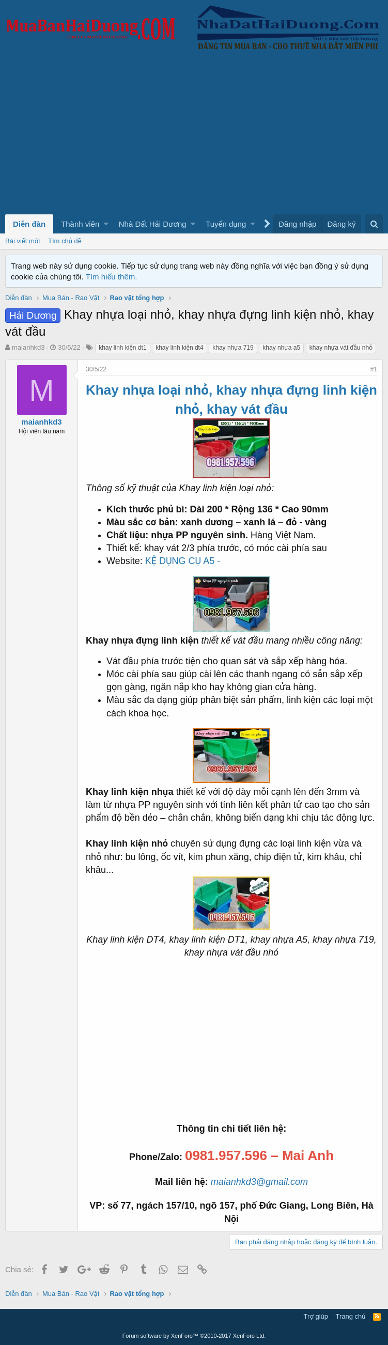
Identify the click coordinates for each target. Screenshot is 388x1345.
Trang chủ (351, 1316)
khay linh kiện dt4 (179, 347)
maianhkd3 (28, 347)
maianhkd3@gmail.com (259, 1182)
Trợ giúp (316, 1316)
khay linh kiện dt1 (122, 347)
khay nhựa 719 (232, 347)
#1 (373, 369)
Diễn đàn (29, 224)
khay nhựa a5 (281, 347)
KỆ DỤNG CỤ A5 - (183, 561)
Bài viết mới (22, 241)
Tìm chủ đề (65, 241)
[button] (106, 223)
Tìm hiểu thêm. (111, 276)
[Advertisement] (194, 137)
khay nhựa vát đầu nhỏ (341, 347)
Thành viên (80, 224)
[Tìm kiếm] (374, 223)
